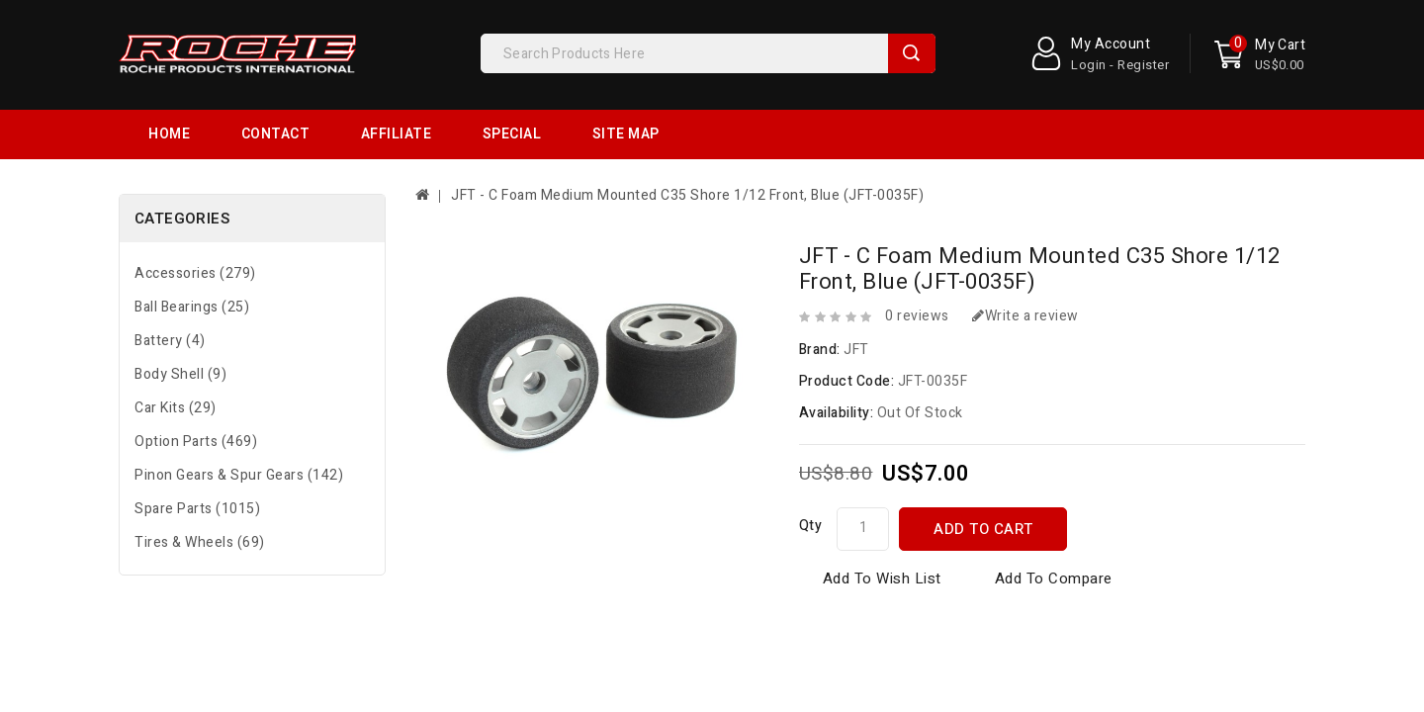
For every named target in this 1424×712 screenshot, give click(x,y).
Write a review (1025, 266)
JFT (856, 300)
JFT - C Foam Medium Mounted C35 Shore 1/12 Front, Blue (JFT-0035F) (687, 145)
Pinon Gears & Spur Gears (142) (238, 425)
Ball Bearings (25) (191, 257)
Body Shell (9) (180, 324)
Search (911, 53)
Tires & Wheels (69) (199, 493)
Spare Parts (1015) (197, 459)
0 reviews (917, 266)
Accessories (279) (195, 224)
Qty (811, 476)
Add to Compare (1053, 529)
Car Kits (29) (175, 358)
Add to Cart (983, 479)
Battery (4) (170, 291)
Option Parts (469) (195, 392)
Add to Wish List (882, 529)
